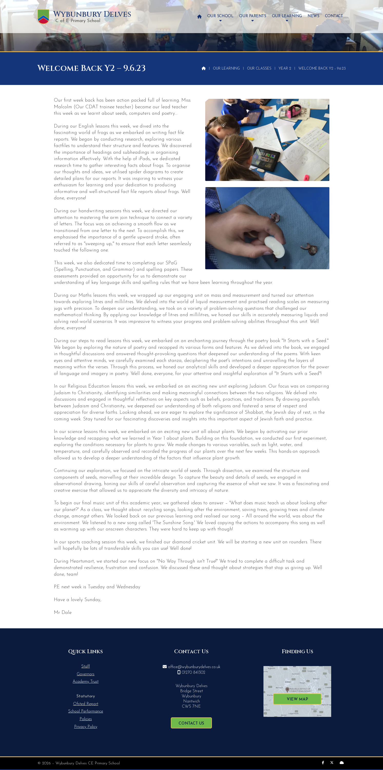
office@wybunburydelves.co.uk (194, 667)
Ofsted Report (85, 704)
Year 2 (285, 69)
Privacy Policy (85, 727)
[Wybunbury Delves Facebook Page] (323, 763)
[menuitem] (199, 16)
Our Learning (226, 69)
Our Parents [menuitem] (252, 16)
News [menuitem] (313, 16)
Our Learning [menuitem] (287, 16)
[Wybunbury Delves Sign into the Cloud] (342, 763)
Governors (85, 674)
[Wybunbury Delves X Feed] (331, 763)
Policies (86, 719)
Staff (85, 667)
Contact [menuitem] (334, 16)
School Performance (85, 711)
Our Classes (259, 69)
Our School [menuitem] (220, 16)
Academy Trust (86, 682)
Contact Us (191, 724)
